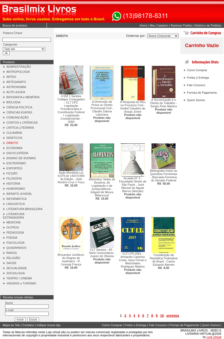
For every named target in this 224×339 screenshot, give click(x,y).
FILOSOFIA (14, 178)
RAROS (11, 252)
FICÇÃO (12, 173)
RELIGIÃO (13, 258)
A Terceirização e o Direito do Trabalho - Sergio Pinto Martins (163, 106)
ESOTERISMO (16, 163)
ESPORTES (14, 168)
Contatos (28, 325)
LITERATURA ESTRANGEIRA (13, 215)
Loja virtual (53, 332)
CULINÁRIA (14, 132)
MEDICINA (13, 222)
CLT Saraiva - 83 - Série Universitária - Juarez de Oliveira (102, 256)
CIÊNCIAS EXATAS (19, 112)
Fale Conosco (196, 85)
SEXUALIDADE (16, 268)
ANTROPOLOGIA (18, 71)
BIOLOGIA (13, 102)
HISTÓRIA (13, 183)
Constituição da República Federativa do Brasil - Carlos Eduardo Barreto (163, 261)
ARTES (11, 76)
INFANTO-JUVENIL (19, 193)
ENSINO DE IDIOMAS (21, 158)
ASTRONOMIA (16, 87)
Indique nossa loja (48, 325)
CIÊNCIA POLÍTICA (19, 107)
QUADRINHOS (16, 247)
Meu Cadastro (159, 25)
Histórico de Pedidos (207, 25)
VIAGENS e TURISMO (21, 283)
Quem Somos (196, 100)
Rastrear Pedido (181, 25)
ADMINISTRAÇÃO (18, 66)
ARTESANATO (16, 81)
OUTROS (12, 227)
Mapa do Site (11, 325)
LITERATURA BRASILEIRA (24, 209)
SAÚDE (11, 263)
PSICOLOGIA (15, 242)
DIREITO (12, 142)
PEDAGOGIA (15, 232)
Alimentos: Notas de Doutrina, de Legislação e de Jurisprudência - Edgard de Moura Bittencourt (102, 189)
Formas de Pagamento (202, 92)
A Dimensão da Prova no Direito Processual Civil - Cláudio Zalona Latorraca (101, 111)
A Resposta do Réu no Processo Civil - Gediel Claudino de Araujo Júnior (133, 110)
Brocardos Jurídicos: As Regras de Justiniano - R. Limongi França (71, 261)
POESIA (11, 237)
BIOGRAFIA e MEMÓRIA (23, 97)
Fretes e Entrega (198, 77)
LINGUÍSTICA (15, 203)
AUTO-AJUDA (15, 92)
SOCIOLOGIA (15, 273)
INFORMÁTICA (16, 198)
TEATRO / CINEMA (19, 278)
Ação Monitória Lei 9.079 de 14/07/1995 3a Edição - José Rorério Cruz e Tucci (71, 179)
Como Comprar (197, 70)
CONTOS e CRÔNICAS (22, 122)
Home (143, 25)
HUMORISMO (15, 188)
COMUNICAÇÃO (17, 117)
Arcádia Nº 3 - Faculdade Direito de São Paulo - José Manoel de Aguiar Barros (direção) (132, 188)
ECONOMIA (14, 148)
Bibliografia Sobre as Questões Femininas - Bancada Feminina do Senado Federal (163, 177)
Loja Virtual (214, 336)
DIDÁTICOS (14, 137)
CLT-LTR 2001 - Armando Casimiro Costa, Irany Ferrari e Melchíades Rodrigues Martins (133, 263)
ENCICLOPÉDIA (17, 153)
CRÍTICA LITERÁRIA (20, 127)
